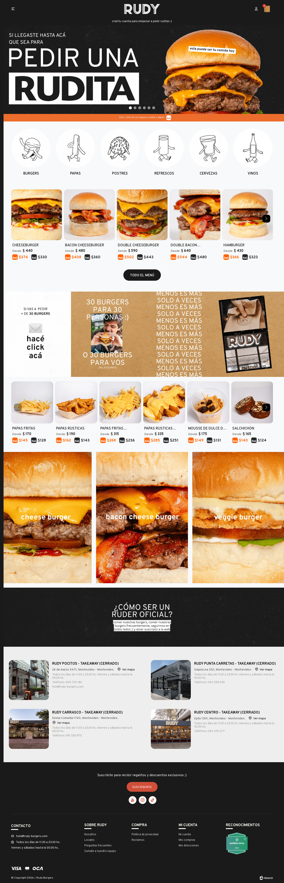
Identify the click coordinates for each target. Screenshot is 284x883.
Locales (89, 839)
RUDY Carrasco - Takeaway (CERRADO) (87, 712)
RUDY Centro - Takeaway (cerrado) (227, 712)
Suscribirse (142, 787)
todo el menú (142, 275)
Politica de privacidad (145, 834)
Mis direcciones (189, 845)
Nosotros (90, 834)
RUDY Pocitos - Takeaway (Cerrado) (85, 663)
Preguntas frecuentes (98, 845)
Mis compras (187, 839)
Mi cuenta (185, 834)
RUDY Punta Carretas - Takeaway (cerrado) (235, 663)
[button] (256, 9)
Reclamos (138, 839)
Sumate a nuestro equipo (100, 851)
